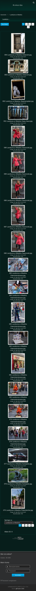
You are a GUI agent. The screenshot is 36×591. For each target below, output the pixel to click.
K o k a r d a (17, 5)
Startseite (3, 15)
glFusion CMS (20, 588)
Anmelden (18, 575)
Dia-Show (5, 24)
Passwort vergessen (9, 581)
